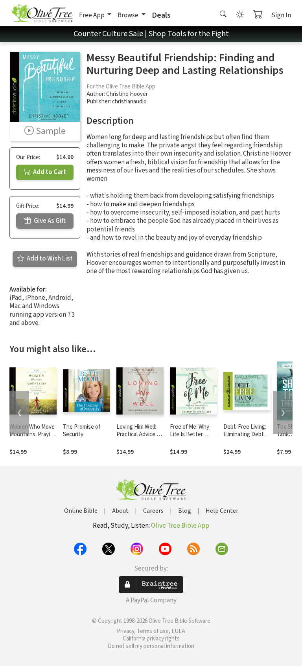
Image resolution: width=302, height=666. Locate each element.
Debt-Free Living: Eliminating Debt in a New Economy (246, 434)
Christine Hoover (127, 94)
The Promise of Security (81, 430)
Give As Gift (45, 221)
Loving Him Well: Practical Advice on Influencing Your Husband (139, 438)
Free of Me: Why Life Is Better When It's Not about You (189, 438)
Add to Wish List (45, 258)
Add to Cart (45, 172)
